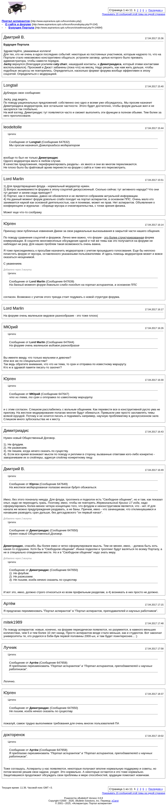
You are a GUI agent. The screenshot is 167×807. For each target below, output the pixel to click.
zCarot (115, 800)
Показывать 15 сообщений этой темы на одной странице (133, 14)
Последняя (156, 10)
